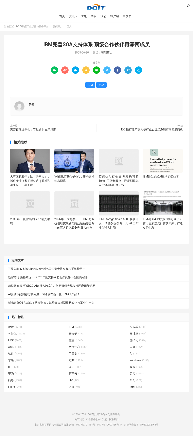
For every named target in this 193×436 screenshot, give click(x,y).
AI (135, 353)
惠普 (76, 340)
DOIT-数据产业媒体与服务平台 (96, 7)
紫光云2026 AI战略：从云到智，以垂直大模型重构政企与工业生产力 (51, 302)
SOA (101, 84)
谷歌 (75, 387)
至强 (15, 373)
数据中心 (78, 347)
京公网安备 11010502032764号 (141, 424)
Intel (136, 387)
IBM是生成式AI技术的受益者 (161, 176)
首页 (62, 16)
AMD (15, 347)
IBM (90, 84)
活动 (103, 16)
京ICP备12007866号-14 (109, 424)
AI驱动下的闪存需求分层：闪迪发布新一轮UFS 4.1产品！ (44, 294)
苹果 (15, 360)
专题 (84, 16)
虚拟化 (138, 340)
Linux (15, 387)
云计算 (138, 333)
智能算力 (58, 26)
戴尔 (76, 360)
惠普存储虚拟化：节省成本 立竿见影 (33, 129)
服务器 (138, 327)
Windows (139, 360)
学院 (93, 16)
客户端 (114, 16)
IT (13, 367)
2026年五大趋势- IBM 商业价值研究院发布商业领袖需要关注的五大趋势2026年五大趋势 (74, 223)
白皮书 (127, 16)
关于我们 (79, 419)
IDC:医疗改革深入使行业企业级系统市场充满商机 (152, 129)
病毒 (15, 380)
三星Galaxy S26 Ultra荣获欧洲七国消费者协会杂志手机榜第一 (46, 268)
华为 (136, 380)
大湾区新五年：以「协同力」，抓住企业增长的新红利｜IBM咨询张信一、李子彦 (30, 181)
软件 (15, 353)
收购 (136, 367)
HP (74, 380)
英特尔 (16, 333)
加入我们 (102, 419)
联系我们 (114, 419)
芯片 (136, 373)
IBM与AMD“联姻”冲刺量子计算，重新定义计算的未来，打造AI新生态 (163, 223)
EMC (15, 340)
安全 (136, 347)
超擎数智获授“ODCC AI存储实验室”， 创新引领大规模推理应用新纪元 (51, 285)
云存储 (77, 333)
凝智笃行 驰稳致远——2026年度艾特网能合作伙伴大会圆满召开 (48, 277)
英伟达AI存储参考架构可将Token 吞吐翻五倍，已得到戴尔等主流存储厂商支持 (119, 181)
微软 (15, 327)
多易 (31, 104)
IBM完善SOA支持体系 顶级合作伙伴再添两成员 (96, 44)
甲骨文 (77, 353)
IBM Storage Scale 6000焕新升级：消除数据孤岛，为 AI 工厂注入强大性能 (119, 223)
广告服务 (91, 419)
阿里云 (77, 373)
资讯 (72, 16)
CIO (75, 367)
